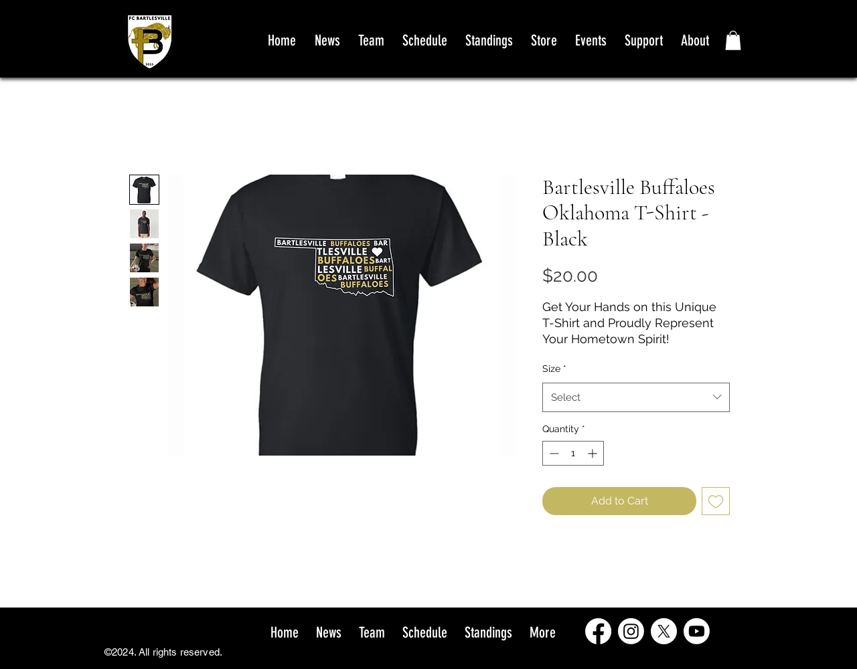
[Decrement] (552, 453)
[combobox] (636, 397)
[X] (664, 631)
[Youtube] (697, 631)
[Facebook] (598, 631)
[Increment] (593, 453)
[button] (733, 40)
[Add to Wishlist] (716, 501)
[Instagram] (631, 631)
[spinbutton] (573, 453)
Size (554, 368)
